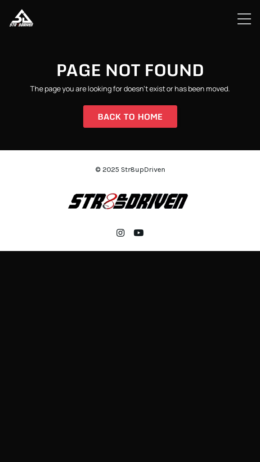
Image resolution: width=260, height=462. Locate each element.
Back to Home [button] (130, 116)
